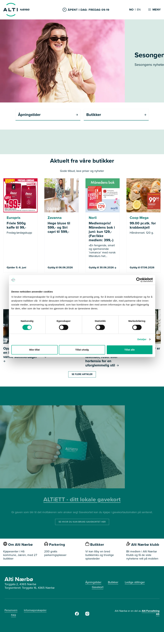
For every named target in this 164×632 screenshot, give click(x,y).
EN (139, 9)
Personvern (11, 610)
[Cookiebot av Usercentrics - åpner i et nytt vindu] (138, 279)
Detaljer (141, 339)
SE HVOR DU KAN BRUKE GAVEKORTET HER (82, 522)
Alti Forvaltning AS (150, 612)
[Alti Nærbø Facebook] (77, 615)
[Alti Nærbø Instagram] (87, 615)
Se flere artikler (82, 374)
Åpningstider (93, 582)
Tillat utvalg (82, 349)
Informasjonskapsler (35, 610)
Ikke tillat (34, 349)
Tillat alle (129, 349)
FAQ (13, 615)
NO (131, 9)
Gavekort (97, 587)
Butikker (113, 582)
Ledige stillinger (135, 582)
